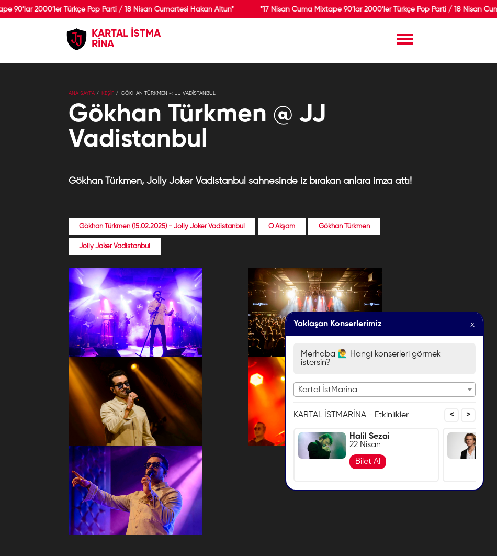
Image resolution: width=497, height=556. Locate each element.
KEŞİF (107, 93)
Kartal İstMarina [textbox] (327, 390)
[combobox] (384, 389)
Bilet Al (367, 462)
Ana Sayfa (82, 93)
